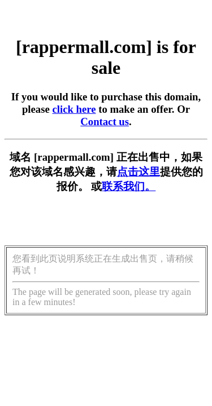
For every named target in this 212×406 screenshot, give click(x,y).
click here (74, 109)
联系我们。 (128, 186)
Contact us (104, 121)
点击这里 (138, 172)
